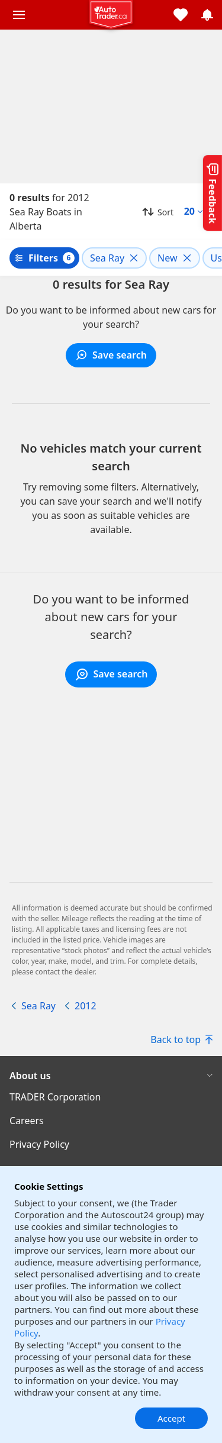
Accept (171, 1418)
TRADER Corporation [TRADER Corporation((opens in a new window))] (55, 1096)
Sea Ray (38, 1005)
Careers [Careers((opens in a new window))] (26, 1120)
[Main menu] (19, 14)
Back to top (181, 1039)
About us (30, 1075)
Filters (43, 257)
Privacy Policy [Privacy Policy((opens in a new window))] (39, 1144)
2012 (85, 1005)
